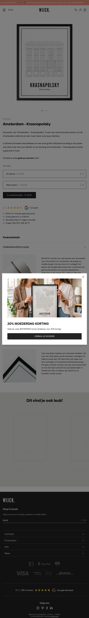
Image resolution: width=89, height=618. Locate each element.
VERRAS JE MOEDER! (44, 336)
